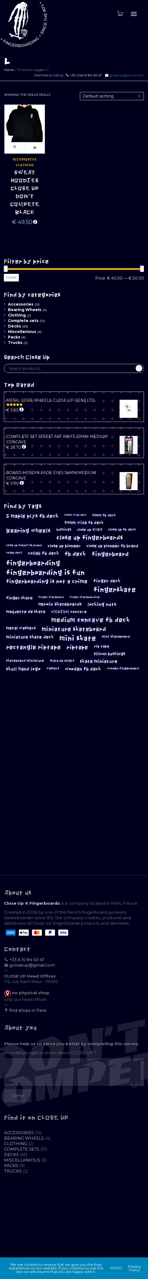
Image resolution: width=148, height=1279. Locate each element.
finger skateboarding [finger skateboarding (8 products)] (84, 597)
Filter (11, 278)
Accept (116, 1268)
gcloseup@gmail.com (126, 75)
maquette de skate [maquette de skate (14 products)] (25, 612)
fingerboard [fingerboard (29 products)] (110, 554)
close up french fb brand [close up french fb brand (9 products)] (24, 545)
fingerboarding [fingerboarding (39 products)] (33, 563)
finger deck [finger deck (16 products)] (106, 581)
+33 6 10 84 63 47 (26, 959)
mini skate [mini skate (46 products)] (77, 638)
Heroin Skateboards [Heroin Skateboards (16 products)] (60, 604)
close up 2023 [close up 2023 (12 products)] (89, 530)
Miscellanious (22, 331)
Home (9, 70)
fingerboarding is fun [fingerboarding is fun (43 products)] (45, 572)
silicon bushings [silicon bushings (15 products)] (109, 653)
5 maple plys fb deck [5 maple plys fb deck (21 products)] (32, 516)
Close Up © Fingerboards (32, 903)
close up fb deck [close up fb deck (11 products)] (122, 529)
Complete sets (23, 320)
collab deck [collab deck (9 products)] (14, 552)
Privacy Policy (134, 1268)
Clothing (25, 165)
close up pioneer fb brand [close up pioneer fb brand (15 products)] (112, 546)
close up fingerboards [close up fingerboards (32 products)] (89, 537)
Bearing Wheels (24, 309)
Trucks (15, 342)
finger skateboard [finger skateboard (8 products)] (51, 597)
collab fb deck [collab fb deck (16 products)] (43, 553)
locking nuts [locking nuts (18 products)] (102, 604)
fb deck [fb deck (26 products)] (75, 554)
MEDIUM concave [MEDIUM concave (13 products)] (69, 612)
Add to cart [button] (15, 147)
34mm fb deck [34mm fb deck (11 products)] (104, 515)
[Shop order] (112, 96)
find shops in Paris (27, 1010)
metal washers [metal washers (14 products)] (21, 628)
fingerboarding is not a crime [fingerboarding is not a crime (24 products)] (47, 581)
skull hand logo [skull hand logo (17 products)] (23, 668)
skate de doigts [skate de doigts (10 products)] (62, 660)
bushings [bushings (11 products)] (63, 529)
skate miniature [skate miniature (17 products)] (98, 661)
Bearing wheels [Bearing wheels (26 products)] (28, 531)
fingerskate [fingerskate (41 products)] (114, 589)
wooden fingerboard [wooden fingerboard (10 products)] (123, 668)
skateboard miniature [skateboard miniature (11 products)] (25, 661)
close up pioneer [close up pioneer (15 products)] (64, 546)
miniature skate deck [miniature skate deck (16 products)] (30, 637)
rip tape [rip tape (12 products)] (101, 646)
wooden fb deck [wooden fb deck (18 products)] (83, 669)
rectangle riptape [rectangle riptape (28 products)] (33, 647)
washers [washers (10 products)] (52, 668)
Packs (14, 337)
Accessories (24, 159)
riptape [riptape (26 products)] (77, 647)
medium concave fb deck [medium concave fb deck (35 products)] (90, 619)
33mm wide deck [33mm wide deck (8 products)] (75, 515)
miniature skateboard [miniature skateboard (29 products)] (74, 629)
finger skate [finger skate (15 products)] (19, 598)
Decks (14, 326)
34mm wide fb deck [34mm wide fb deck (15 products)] (84, 522)
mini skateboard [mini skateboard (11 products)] (116, 637)
